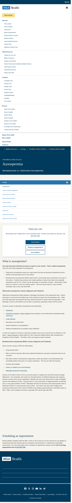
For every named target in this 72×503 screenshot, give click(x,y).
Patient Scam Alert (9, 72)
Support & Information (10, 61)
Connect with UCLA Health (11, 129)
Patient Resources (7, 52)
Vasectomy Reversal (7, 214)
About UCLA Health (9, 109)
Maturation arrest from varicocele (16, 370)
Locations (5, 77)
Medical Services (8, 38)
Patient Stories (8, 115)
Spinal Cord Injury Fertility (9, 206)
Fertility (4, 182)
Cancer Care (7, 89)
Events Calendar (8, 118)
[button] (35, 135)
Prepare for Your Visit (10, 55)
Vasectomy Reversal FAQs (9, 218)
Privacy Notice (17, 494)
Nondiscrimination (28, 494)
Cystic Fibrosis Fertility (8, 194)
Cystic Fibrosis (10, 319)
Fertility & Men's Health (57, 149)
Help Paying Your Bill (9, 67)
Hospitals (6, 98)
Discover (4, 106)
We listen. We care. (61, 494)
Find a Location (8, 26)
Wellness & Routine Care (11, 47)
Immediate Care (8, 80)
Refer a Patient (6, 138)
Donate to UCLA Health (10, 121)
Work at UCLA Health (10, 124)
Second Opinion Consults (11, 35)
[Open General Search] (66, 2)
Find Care (5, 20)
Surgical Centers (8, 92)
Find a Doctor (7, 24)
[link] (25, 488)
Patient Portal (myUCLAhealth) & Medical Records (17, 64)
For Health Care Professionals (12, 126)
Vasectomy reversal (12, 313)
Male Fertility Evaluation (8, 198)
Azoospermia (6, 186)
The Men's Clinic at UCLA (37, 149)
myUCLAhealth (6, 141)
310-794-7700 (35, 236)
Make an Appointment (10, 32)
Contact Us (5, 145)
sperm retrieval (25, 313)
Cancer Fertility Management (10, 190)
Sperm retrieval (12, 335)
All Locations (7, 101)
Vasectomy (5, 210)
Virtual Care (7, 29)
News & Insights (8, 112)
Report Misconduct (40, 494)
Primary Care (7, 83)
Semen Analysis (6, 202)
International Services (10, 69)
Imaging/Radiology (9, 95)
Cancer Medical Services (11, 41)
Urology (23, 149)
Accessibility (50, 494)
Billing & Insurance (9, 58)
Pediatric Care (8, 86)
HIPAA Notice (7, 494)
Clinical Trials (7, 44)
